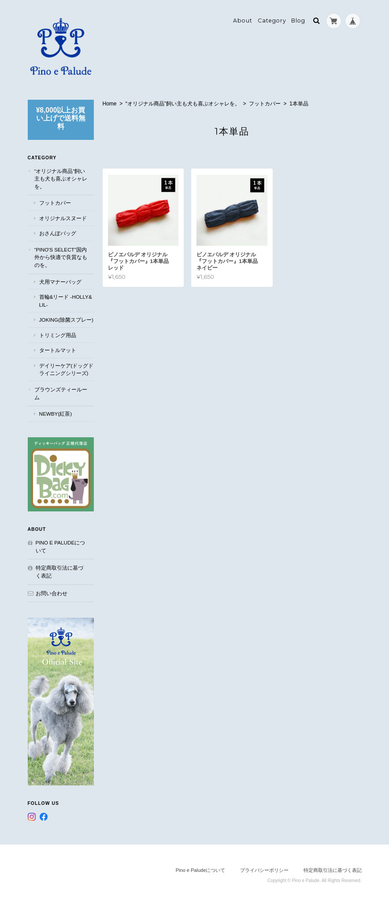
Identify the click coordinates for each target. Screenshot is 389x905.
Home (110, 104)
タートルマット (57, 350)
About (242, 20)
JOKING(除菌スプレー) (66, 320)
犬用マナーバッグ (60, 282)
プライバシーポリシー (264, 870)
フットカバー (265, 104)
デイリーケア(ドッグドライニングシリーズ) (66, 369)
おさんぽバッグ (57, 233)
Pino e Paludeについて (60, 546)
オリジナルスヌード (63, 218)
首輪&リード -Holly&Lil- (65, 301)
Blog (298, 20)
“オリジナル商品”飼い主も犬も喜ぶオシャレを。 (183, 104)
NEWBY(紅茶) (55, 414)
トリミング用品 (57, 335)
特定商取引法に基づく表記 (59, 571)
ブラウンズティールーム (60, 393)
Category (272, 20)
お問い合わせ (51, 593)
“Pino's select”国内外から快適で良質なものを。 (60, 257)
